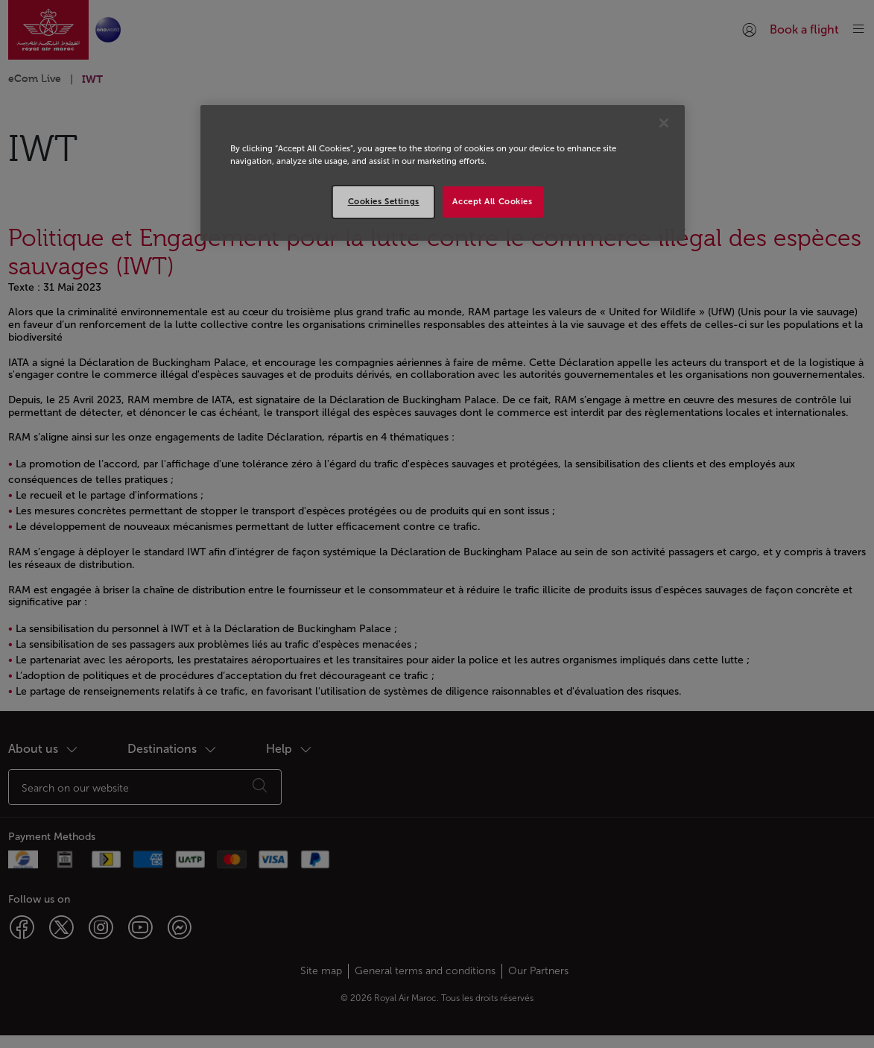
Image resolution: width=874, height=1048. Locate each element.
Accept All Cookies (492, 201)
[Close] (663, 123)
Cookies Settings (383, 201)
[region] (442, 173)
